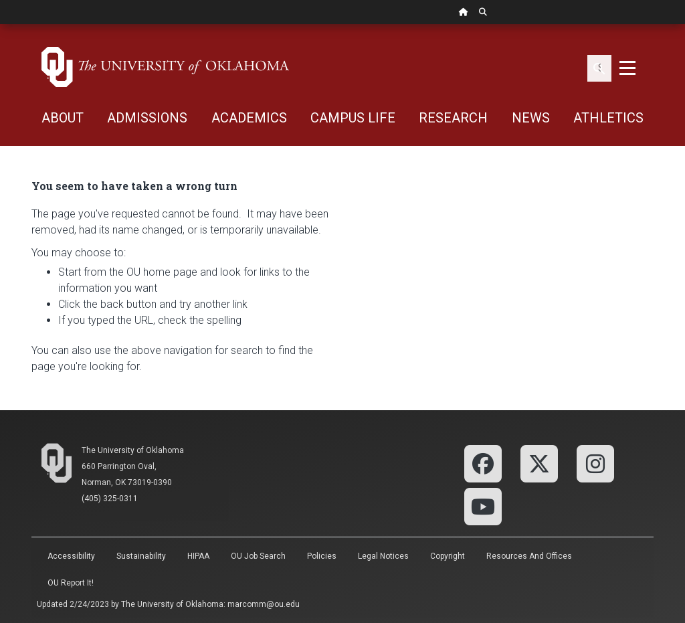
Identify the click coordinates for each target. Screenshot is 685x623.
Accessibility (71, 556)
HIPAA (198, 556)
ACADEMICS (249, 118)
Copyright (447, 556)
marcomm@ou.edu (263, 604)
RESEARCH (453, 118)
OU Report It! (70, 583)
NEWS (531, 118)
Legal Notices (383, 556)
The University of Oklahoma (133, 450)
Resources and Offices (529, 556)
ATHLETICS (608, 118)
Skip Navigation (0, 24)
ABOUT (62, 118)
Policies (321, 556)
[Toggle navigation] (627, 67)
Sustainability (141, 556)
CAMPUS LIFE (352, 118)
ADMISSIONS (147, 118)
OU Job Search (258, 556)
